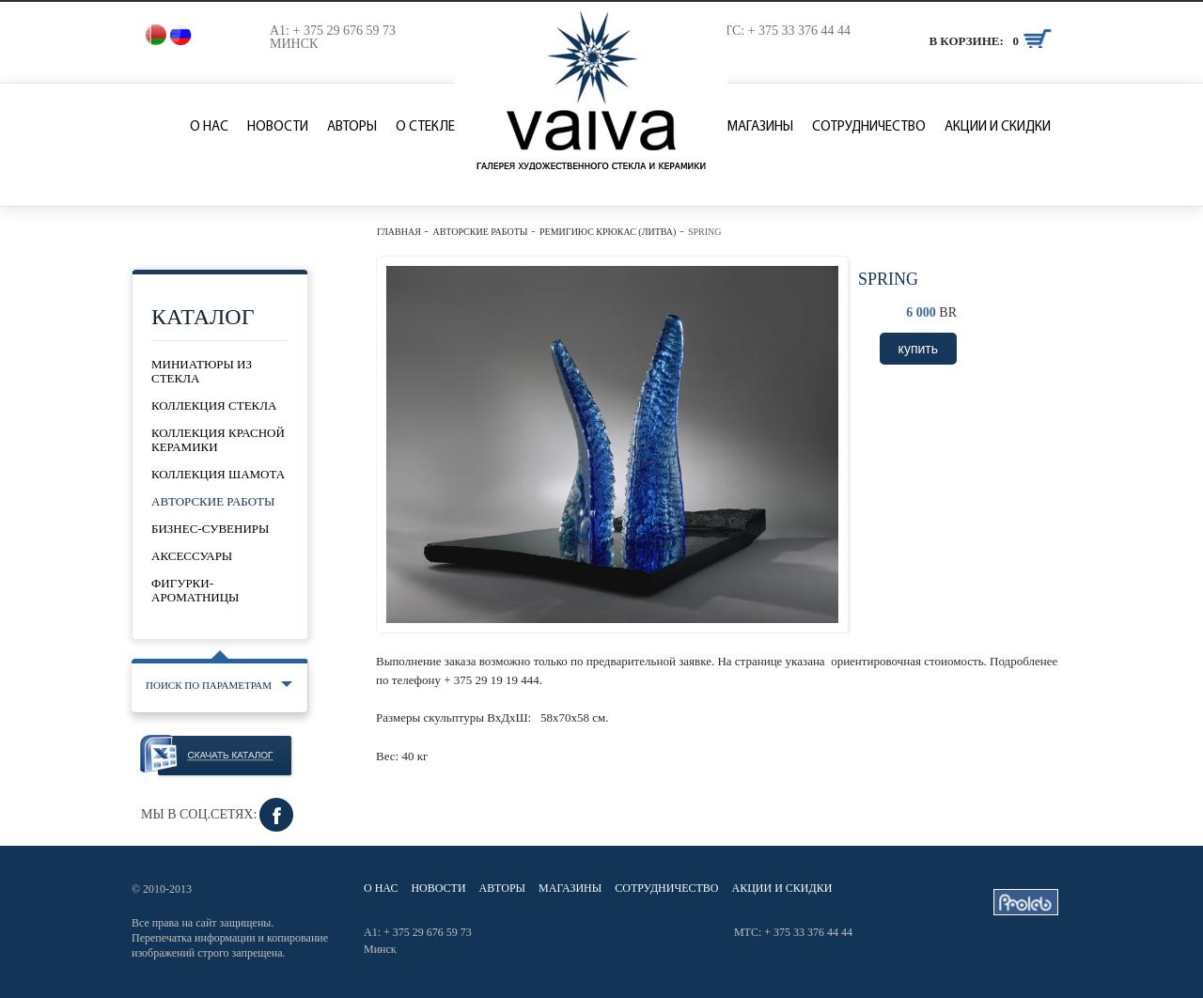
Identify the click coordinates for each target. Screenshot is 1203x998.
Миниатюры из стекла (201, 371)
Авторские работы (479, 231)
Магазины (760, 127)
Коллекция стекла (213, 405)
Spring (705, 231)
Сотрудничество (869, 127)
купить (918, 348)
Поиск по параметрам (209, 685)
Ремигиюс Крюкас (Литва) (607, 231)
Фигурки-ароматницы (195, 590)
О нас (209, 127)
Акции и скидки (998, 127)
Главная (399, 231)
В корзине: (966, 41)
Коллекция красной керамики (218, 440)
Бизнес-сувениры (210, 529)
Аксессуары (191, 556)
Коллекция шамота (218, 474)
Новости (277, 127)
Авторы (352, 127)
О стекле (425, 127)
